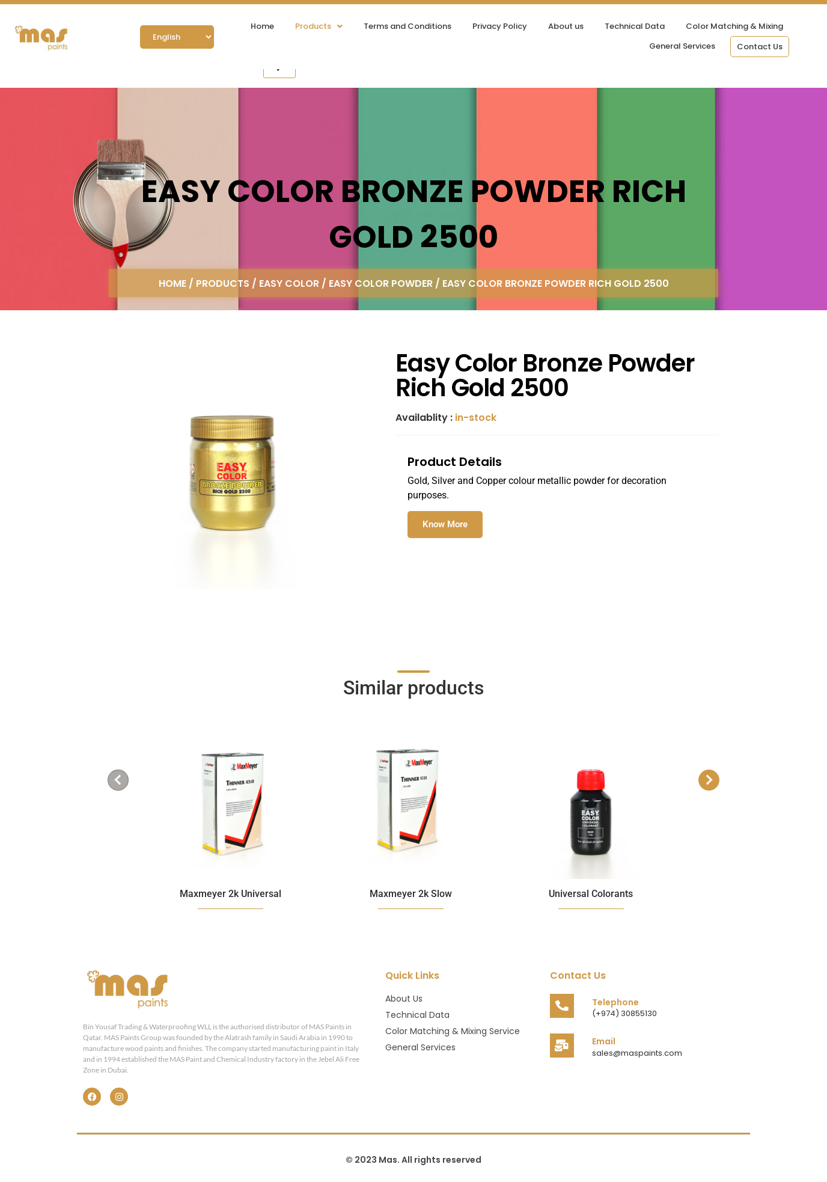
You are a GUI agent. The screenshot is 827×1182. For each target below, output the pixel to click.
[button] (319, 26)
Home (262, 26)
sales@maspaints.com (637, 1053)
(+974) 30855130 (624, 1013)
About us (566, 26)
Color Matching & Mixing (734, 26)
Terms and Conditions (407, 26)
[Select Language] (177, 37)
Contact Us (760, 46)
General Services (682, 46)
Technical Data (635, 26)
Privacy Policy (499, 26)
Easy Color (289, 283)
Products (319, 26)
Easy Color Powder (381, 283)
